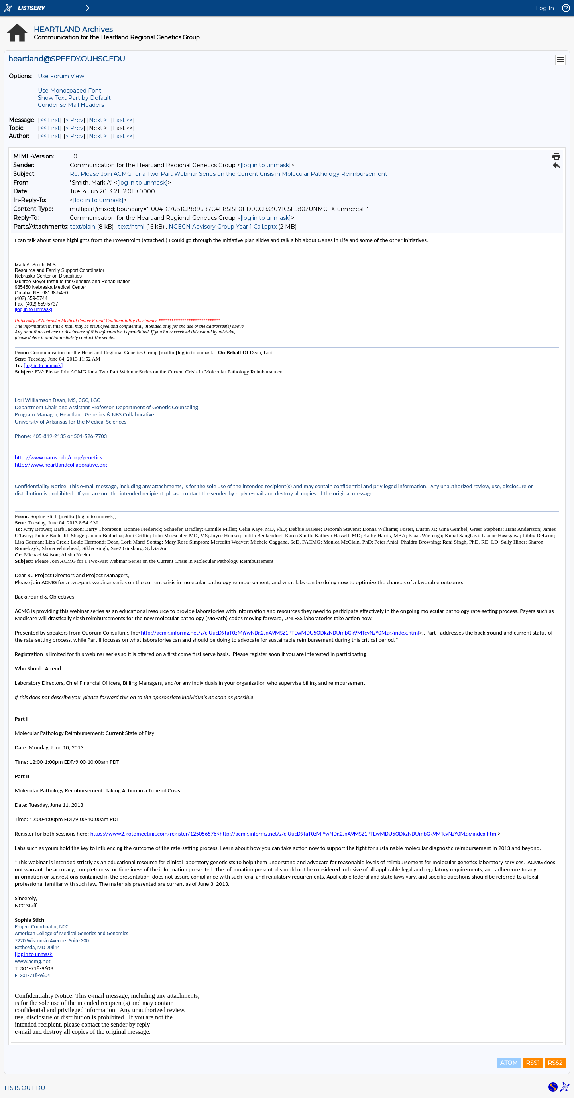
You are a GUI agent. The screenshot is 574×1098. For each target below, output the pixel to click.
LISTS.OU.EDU (24, 1088)
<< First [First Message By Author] (50, 136)
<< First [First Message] (50, 120)
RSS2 (555, 1062)
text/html (131, 226)
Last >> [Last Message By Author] (123, 136)
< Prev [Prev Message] (74, 120)
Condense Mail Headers (71, 104)
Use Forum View (61, 76)
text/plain (82, 226)
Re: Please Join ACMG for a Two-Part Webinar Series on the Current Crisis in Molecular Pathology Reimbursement (228, 173)
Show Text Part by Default (74, 97)
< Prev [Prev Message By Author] (74, 136)
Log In (545, 8)
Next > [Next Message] (98, 120)
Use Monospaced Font (69, 90)
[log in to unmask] (265, 165)
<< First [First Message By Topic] (50, 128)
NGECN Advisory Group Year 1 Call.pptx (223, 226)
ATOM (509, 1062)
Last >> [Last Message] (123, 120)
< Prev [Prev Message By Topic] (74, 128)
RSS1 (533, 1062)
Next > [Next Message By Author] (98, 136)
